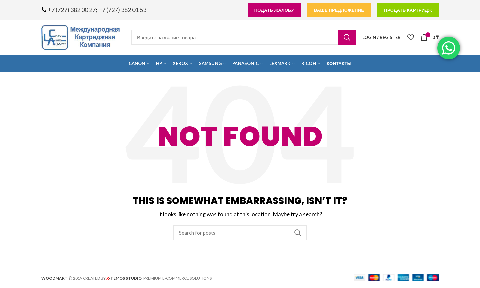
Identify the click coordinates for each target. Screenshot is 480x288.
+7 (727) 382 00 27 (72, 9)
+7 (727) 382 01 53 (122, 9)
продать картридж (408, 10)
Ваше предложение (339, 10)
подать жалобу (274, 10)
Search (347, 37)
